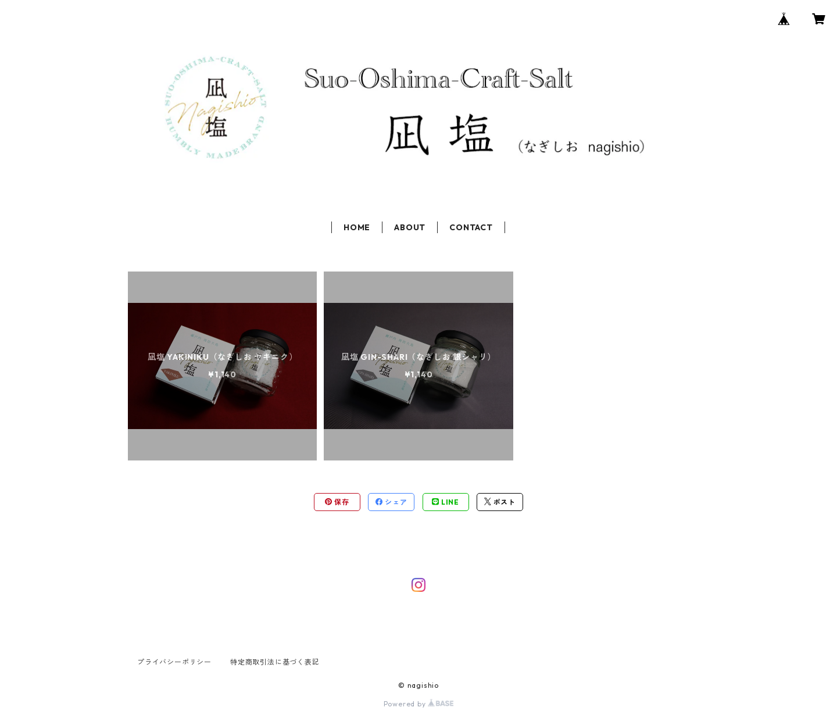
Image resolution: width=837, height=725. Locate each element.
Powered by (419, 703)
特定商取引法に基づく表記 (275, 662)
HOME (357, 227)
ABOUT (409, 227)
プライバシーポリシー (174, 662)
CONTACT (471, 227)
